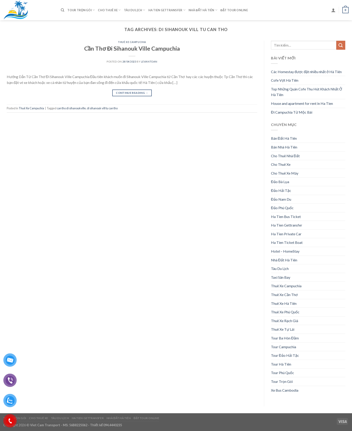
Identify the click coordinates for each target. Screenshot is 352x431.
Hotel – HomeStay (285, 251)
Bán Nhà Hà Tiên (284, 147)
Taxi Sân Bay (280, 277)
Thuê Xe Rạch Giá (284, 321)
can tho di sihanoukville (71, 108)
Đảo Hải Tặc (281, 190)
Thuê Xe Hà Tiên (284, 303)
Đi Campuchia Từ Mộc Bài (291, 112)
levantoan (149, 61)
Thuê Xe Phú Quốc (285, 312)
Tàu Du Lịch (134, 10)
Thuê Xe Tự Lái (282, 329)
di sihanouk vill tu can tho (102, 108)
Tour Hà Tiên (281, 364)
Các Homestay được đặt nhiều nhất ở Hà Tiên (306, 72)
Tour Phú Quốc (282, 372)
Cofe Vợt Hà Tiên (284, 80)
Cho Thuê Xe (109, 10)
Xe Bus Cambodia (284, 390)
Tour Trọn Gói (81, 10)
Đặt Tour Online (234, 10)
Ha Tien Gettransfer (166, 10)
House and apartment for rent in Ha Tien (302, 103)
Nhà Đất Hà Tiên (203, 10)
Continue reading (132, 93)
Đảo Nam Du (281, 199)
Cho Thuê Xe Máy (284, 173)
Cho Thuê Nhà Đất (285, 156)
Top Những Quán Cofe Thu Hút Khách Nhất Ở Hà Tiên (306, 92)
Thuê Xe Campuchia (132, 41)
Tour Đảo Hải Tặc (285, 355)
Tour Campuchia (283, 347)
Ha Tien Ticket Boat (287, 242)
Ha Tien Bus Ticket (286, 216)
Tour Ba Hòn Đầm (285, 338)
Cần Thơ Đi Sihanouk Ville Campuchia (132, 48)
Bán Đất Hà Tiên (284, 138)
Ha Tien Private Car (286, 234)
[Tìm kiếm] (62, 10)
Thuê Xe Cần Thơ (284, 294)
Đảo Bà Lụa (280, 182)
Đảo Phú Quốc (282, 208)
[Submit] (340, 45)
